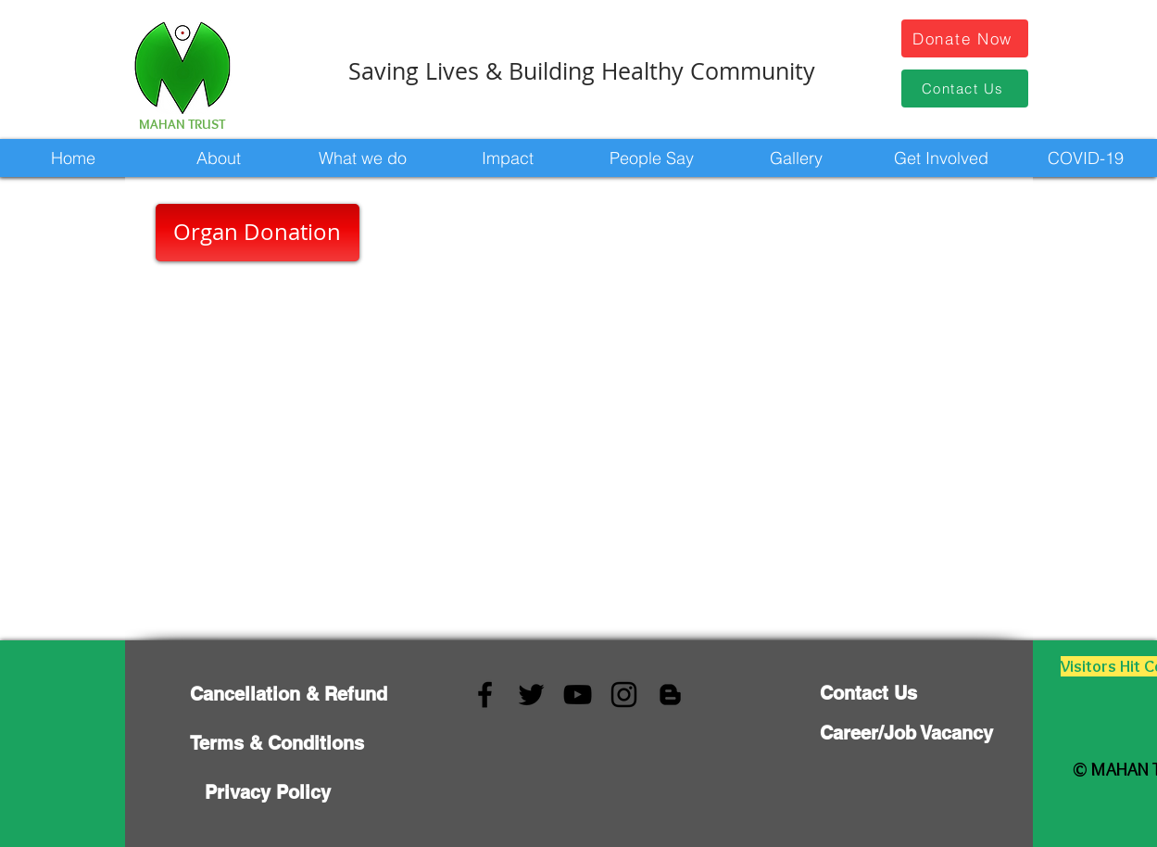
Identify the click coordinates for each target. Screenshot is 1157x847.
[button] (217, 158)
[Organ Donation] (257, 232)
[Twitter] (531, 694)
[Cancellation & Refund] (288, 693)
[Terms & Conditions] (277, 742)
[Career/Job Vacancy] (906, 733)
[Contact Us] (964, 88)
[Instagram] (624, 694)
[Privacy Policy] (268, 791)
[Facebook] (485, 694)
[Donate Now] (964, 38)
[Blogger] (670, 694)
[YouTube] (577, 694)
